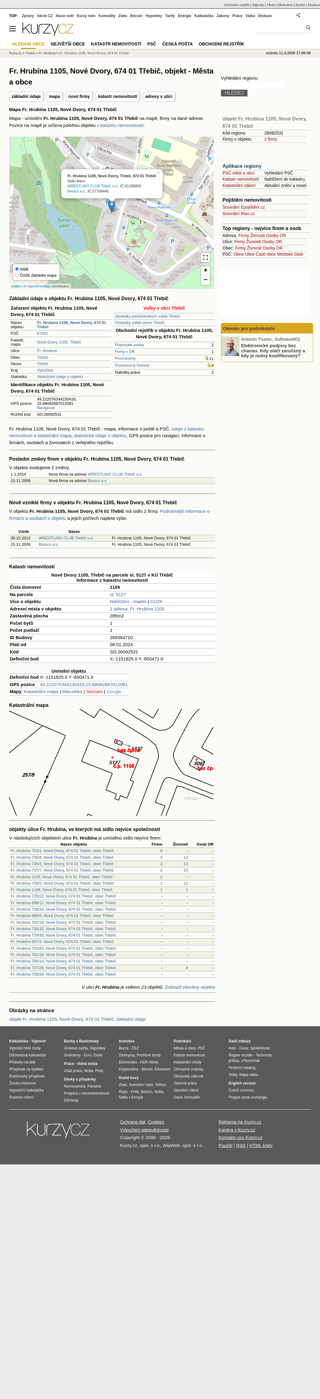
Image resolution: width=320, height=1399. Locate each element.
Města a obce (185, 1048)
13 (186, 863)
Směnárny (72, 1055)
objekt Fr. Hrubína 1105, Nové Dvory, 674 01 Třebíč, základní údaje (77, 1019)
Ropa (123, 1092)
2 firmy (270, 139)
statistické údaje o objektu (100, 435)
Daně (178, 1097)
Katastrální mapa (41, 691)
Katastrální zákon (238, 185)
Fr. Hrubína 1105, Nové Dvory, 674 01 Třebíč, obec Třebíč (62, 877)
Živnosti (257, 235)
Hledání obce (28, 43)
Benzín (146, 1092)
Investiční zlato (141, 1085)
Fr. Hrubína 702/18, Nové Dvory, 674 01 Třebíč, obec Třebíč (63, 922)
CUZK (156, 601)
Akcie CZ (44, 16)
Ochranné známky (188, 1069)
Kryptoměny (128, 1069)
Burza (123, 1048)
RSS (241, 1145)
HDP (144, 1062)
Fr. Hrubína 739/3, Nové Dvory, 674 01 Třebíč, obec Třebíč (62, 863)
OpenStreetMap (39, 286)
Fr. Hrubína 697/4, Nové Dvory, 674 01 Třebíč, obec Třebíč (62, 941)
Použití (226, 1145)
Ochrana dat (132, 1121)
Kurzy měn (86, 16)
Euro (87, 1055)
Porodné (94, 1086)
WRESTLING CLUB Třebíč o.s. (92, 186)
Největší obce (68, 43)
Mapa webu (248, 1075)
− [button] (206, 280)
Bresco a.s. (76, 191)
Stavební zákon (186, 1090)
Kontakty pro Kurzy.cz (241, 1137)
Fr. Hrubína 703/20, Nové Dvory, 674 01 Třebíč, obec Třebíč (63, 948)
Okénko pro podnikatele (249, 328)
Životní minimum (22, 1083)
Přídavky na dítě (22, 1062)
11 (186, 883)
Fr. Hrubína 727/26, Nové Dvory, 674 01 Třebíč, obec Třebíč (63, 968)
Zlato (123, 16)
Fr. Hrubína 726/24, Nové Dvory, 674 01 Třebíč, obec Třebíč (63, 909)
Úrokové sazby (76, 1048)
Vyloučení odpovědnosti (144, 1129)
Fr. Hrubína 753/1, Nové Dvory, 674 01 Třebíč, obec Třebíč (62, 850)
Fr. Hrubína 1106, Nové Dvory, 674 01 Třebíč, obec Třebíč (62, 889)
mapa (54, 96)
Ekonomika (128, 1062)
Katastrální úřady (187, 1062)
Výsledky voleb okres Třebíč (139, 322)
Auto (232, 1048)
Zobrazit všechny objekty (190, 987)
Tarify (170, 16)
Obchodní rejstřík (237, 5)
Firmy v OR (125, 351)
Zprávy (28, 16)
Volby (233, 1075)
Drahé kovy (129, 1078)
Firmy (243, 235)
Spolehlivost (260, 1048)
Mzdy (154, 1062)
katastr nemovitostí (117, 96)
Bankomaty (89, 1041)
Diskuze (265, 16)
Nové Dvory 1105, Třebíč (59, 342)
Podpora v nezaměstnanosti (86, 1093)
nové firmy (79, 96)
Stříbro (160, 1085)
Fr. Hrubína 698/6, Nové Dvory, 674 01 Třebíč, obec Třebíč (62, 915)
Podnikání (182, 1041)
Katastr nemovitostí (240, 179)
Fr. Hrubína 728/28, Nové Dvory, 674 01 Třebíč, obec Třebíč (63, 974)
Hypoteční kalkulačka (26, 1090)
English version (242, 1083)
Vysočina (45, 370)
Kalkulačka (204, 16)
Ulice (249, 254)
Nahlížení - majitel (128, 601)
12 (186, 857)
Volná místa (87, 1064)
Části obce (266, 254)
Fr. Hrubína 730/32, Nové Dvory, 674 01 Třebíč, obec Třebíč (63, 928)
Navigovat (46, 407)
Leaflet (16, 286)
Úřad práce (73, 1071)
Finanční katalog (242, 1068)
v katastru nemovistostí (120, 125)
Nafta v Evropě (131, 1097)
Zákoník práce (185, 1083)
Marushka (72, 691)
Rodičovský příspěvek (27, 1076)
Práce (238, 16)
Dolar (98, 1055)
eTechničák (251, 1061)
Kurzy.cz (15, 53)
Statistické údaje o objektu (60, 376)
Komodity (106, 16)
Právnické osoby (129, 345)
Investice (126, 1041)
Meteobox (285, 5)
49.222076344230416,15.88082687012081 (84, 684)
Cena (243, 1048)
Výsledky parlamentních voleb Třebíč (147, 316)
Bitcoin (136, 16)
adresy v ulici (158, 96)
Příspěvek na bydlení (26, 1069)
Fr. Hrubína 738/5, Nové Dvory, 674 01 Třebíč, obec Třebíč (62, 883)
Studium (314, 5)
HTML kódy (260, 1145)
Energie (184, 16)
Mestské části (290, 254)
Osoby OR (276, 235)
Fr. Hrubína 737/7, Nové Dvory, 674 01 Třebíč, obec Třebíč (62, 870)
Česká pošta (177, 43)
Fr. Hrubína (47, 350)
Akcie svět (65, 16)
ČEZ (135, 1048)
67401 (42, 333)
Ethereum (162, 1069)
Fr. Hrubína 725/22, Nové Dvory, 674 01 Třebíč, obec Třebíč (63, 896)
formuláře (192, 1097)
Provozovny (125, 358)
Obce (239, 254)
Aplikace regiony (241, 166)
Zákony (222, 16)
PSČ (151, 43)
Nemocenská (74, 1086)
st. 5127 (118, 594)
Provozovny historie (132, 365)
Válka (250, 16)
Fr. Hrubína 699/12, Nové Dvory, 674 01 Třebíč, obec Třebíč (63, 903)
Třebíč (42, 357)
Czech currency (241, 1090)
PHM (135, 1092)
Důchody (71, 1100)
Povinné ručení (21, 1097)
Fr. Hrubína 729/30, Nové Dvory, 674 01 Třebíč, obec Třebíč (63, 935)
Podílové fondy (149, 1055)
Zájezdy (258, 5)
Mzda (88, 1071)
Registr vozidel (241, 1055)
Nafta (159, 1092)
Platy (99, 1071)
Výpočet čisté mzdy (25, 1048)
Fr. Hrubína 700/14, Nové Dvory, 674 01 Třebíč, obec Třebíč (63, 961)
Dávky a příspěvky (80, 1079)
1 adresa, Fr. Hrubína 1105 (137, 608)
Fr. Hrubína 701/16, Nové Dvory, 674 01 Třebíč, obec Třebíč (63, 954)
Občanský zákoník (189, 1076)
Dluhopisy (127, 1055)
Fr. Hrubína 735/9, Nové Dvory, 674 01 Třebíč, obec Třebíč (62, 857)
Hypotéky (154, 16)
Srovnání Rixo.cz (238, 213)
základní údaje (26, 96)
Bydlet (300, 5)
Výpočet (38, 1041)
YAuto (271, 5)
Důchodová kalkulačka (27, 1055)
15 (186, 870)
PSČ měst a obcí (238, 173)
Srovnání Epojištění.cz (243, 207)
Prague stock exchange (248, 1097)
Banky (69, 1041)
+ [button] (206, 270)
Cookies (156, 1121)
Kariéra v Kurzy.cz (237, 1129)
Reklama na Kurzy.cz (240, 1121)
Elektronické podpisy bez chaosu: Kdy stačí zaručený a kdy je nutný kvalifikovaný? (273, 350)
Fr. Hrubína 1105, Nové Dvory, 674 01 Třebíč (94, 53)
